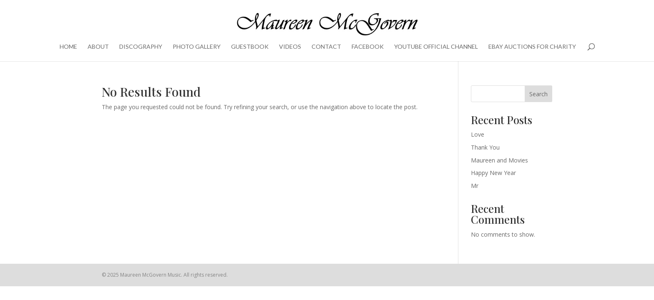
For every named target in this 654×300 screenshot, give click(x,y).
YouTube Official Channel (436, 47)
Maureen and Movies (499, 160)
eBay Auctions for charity (532, 47)
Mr (474, 186)
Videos (290, 47)
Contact (326, 47)
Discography (140, 47)
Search (538, 94)
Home (68, 47)
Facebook (368, 47)
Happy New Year (493, 173)
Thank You (485, 147)
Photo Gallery (197, 47)
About (98, 47)
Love (477, 134)
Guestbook (250, 47)
